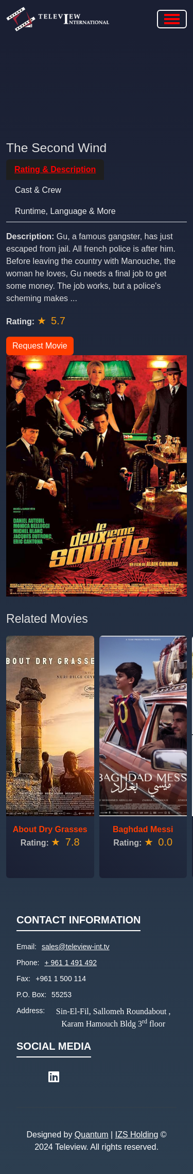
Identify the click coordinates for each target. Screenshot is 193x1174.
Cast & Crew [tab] (38, 190)
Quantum (92, 1134)
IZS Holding (137, 1134)
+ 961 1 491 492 (70, 962)
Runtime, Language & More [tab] (65, 211)
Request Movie (39, 345)
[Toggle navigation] (172, 19)
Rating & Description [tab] (55, 169)
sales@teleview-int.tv (76, 946)
